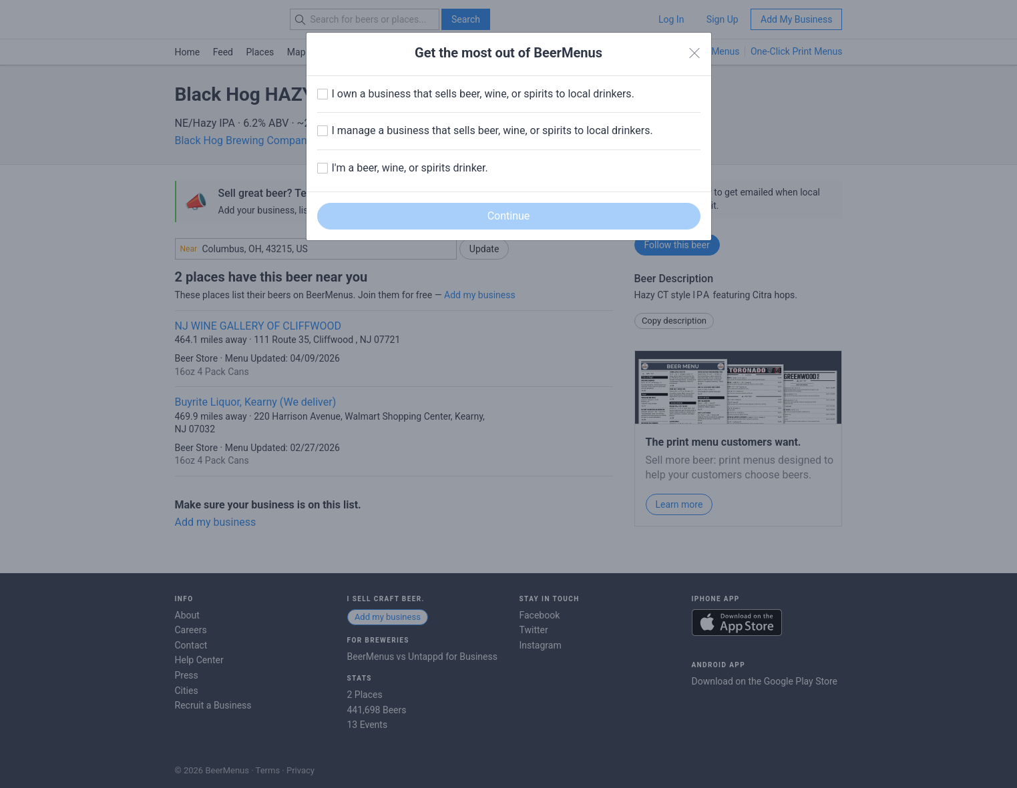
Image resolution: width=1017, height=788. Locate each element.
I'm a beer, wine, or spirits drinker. (410, 167)
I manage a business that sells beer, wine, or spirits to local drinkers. (492, 130)
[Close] (694, 53)
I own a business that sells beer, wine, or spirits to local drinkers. (483, 93)
